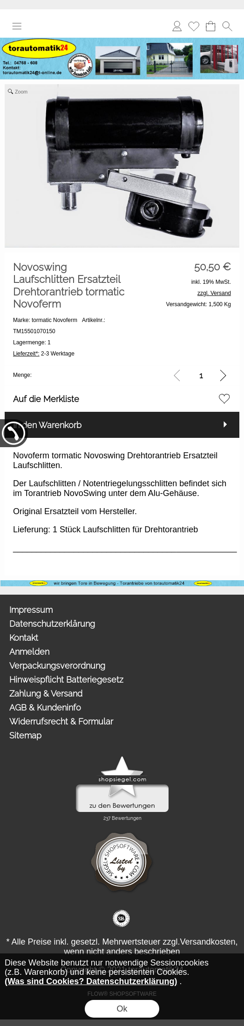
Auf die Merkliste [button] (46, 399)
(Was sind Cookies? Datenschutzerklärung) (91, 981)
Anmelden (177, 26)
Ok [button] (121, 1008)
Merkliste (194, 26)
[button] (16, 26)
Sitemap (25, 735)
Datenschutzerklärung (52, 624)
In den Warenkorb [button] (47, 425)
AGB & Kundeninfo (45, 707)
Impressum (31, 610)
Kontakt (23, 638)
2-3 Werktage (44, 353)
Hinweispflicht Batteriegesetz (66, 679)
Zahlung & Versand (45, 693)
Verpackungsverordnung (57, 666)
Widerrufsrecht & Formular (61, 721)
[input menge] (201, 375)
